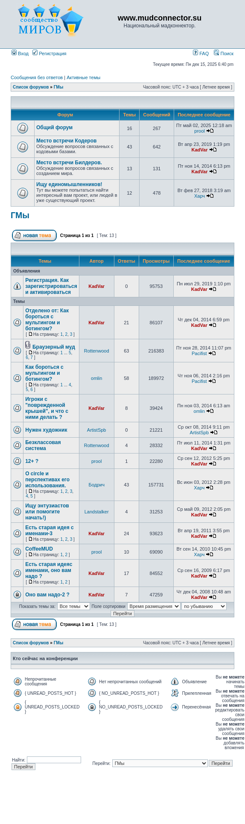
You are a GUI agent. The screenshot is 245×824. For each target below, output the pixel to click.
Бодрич (96, 484)
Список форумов (31, 87)
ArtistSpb (96, 430)
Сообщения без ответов (37, 77)
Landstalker (97, 511)
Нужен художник (46, 430)
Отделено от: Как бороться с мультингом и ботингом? (47, 320)
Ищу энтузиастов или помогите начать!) (47, 512)
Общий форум (54, 127)
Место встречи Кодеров (66, 141)
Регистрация (49, 53)
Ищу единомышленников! (69, 184)
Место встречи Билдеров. (69, 163)
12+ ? (31, 461)
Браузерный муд (53, 347)
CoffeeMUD (39, 549)
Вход (20, 53)
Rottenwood (96, 350)
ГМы (59, 87)
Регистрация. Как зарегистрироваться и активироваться (51, 286)
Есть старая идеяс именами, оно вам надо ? (48, 570)
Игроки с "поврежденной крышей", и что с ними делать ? (46, 408)
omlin (96, 378)
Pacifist (199, 353)
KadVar (200, 149)
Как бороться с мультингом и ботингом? (44, 373)
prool (199, 130)
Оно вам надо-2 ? (47, 595)
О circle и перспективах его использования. (47, 480)
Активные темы (83, 77)
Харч (199, 196)
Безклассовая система (43, 445)
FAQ (201, 53)
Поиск (223, 53)
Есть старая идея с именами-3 (49, 530)
